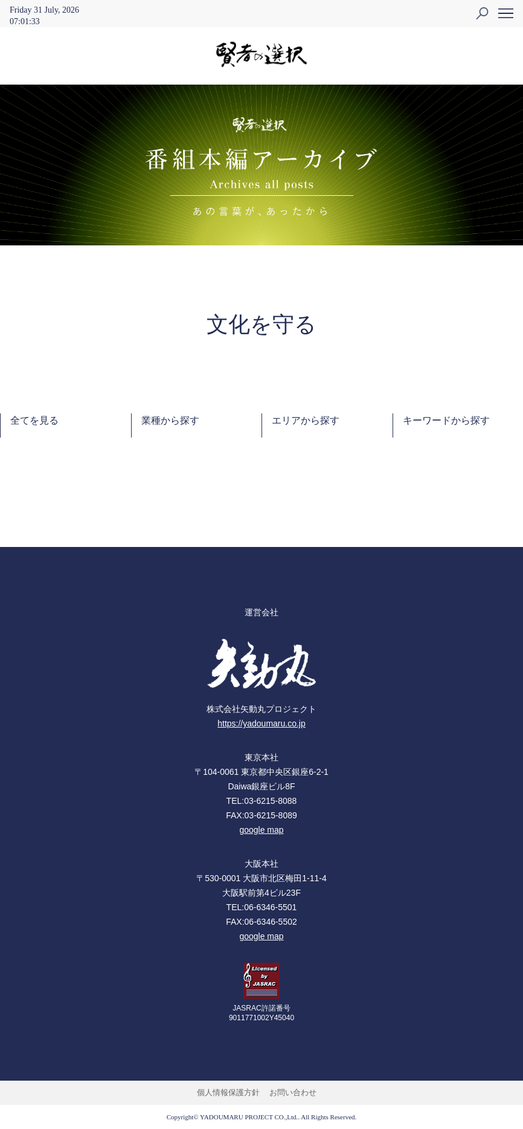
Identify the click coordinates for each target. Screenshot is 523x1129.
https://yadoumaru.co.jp (261, 723)
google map (261, 830)
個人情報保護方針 (228, 1092)
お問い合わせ (292, 1092)
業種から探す (170, 420)
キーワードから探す (446, 420)
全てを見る (34, 420)
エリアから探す (305, 420)
